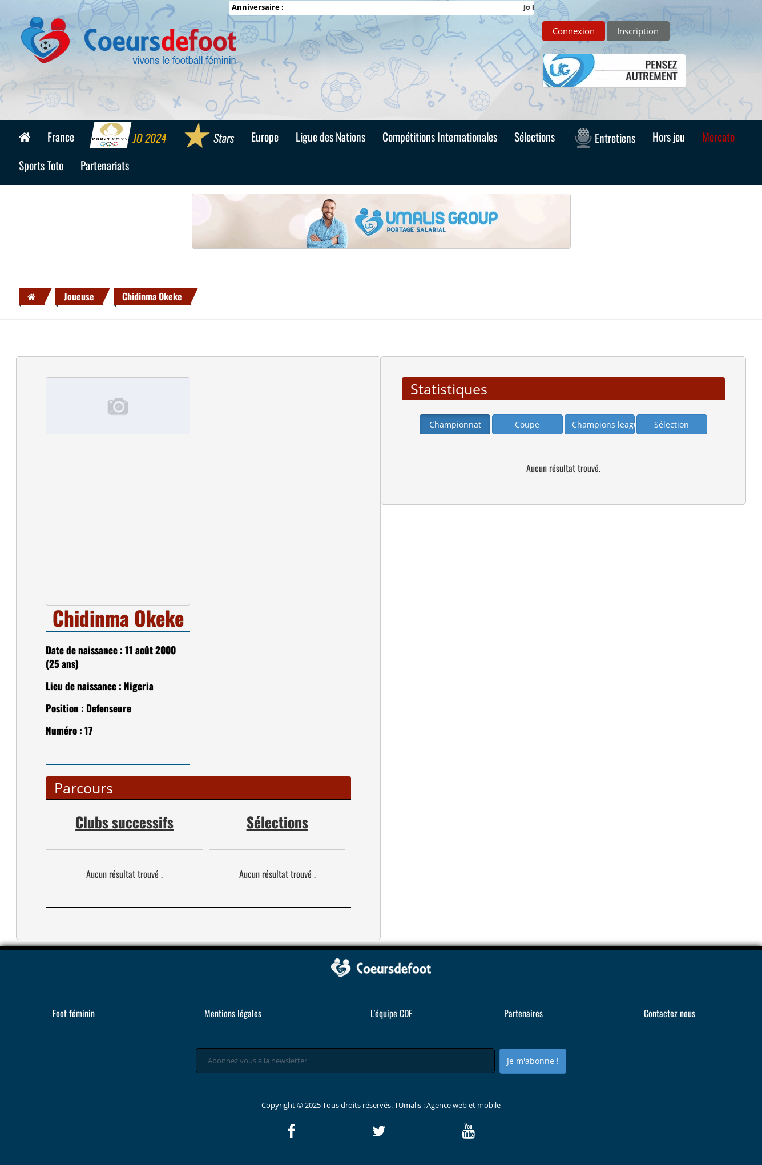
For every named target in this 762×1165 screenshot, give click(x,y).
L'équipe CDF (391, 1013)
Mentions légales (232, 1013)
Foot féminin (74, 1013)
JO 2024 (129, 136)
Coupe (527, 424)
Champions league (603, 424)
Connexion (574, 31)
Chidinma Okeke (152, 296)
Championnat (455, 424)
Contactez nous (669, 1013)
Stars (209, 136)
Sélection (671, 424)
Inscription (638, 31)
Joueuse (79, 296)
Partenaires (523, 1013)
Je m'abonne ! (533, 1060)
